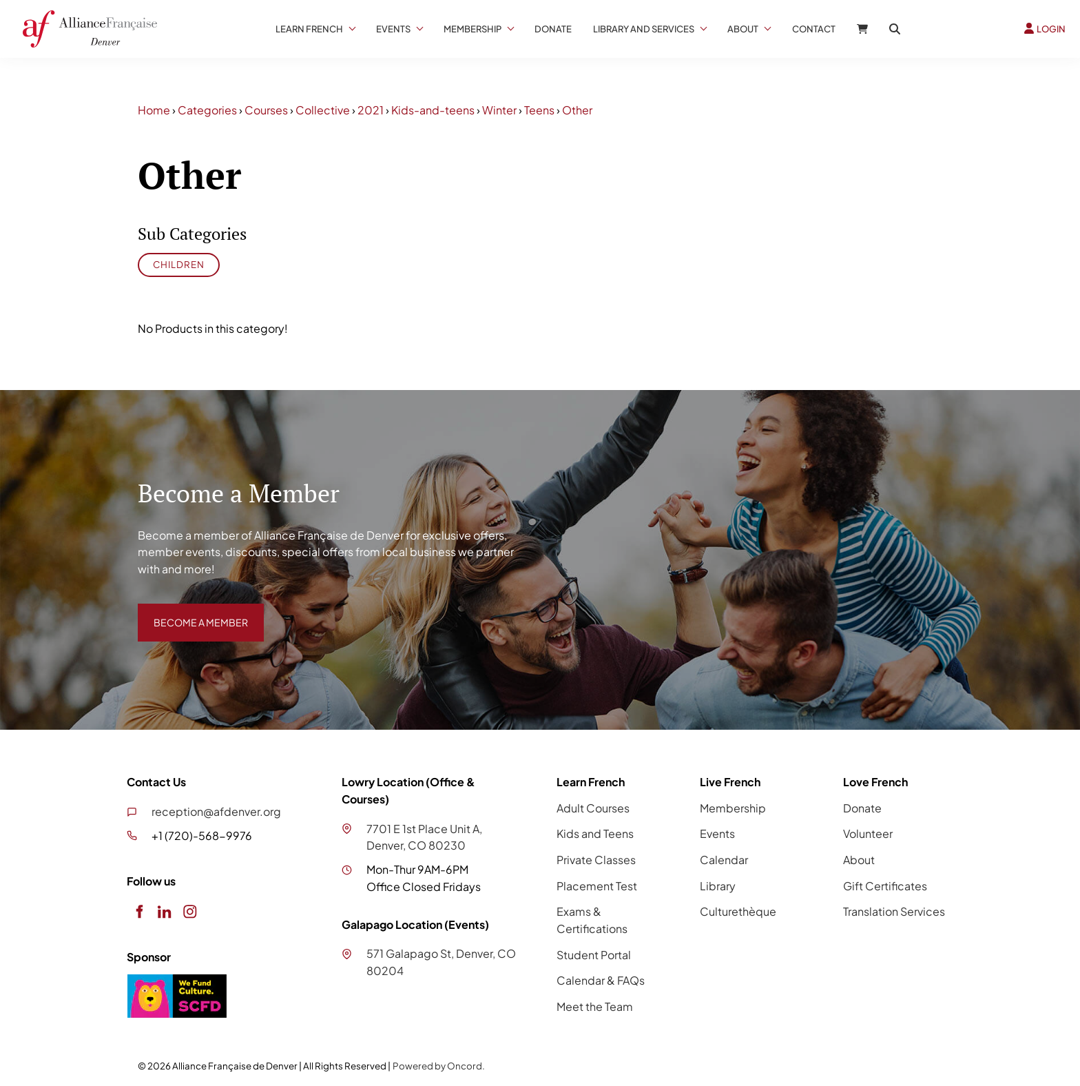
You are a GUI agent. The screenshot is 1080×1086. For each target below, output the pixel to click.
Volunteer (868, 833)
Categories (207, 110)
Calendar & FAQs (601, 980)
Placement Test (597, 886)
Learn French (309, 28)
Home (154, 110)
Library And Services (643, 28)
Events (393, 28)
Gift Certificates (885, 886)
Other (577, 110)
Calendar (724, 859)
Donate (553, 28)
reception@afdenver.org (216, 811)
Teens (539, 110)
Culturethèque (738, 911)
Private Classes (596, 859)
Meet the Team (595, 1006)
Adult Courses (593, 808)
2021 (370, 110)
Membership (472, 28)
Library (718, 886)
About (742, 28)
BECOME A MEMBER (191, 611)
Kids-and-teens (433, 110)
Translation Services (894, 911)
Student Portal (594, 954)
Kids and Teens (595, 833)
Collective (322, 110)
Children (179, 264)
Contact (813, 28)
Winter (499, 110)
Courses (266, 110)
